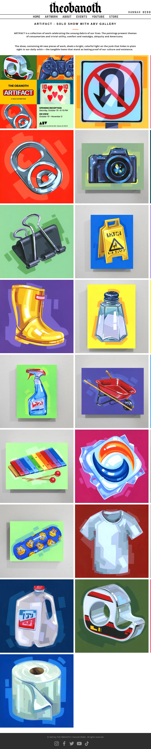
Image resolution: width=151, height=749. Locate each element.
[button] (51, 17)
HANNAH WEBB (139, 12)
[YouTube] (79, 744)
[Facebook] (64, 744)
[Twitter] (72, 744)
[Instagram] (57, 744)
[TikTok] (87, 744)
